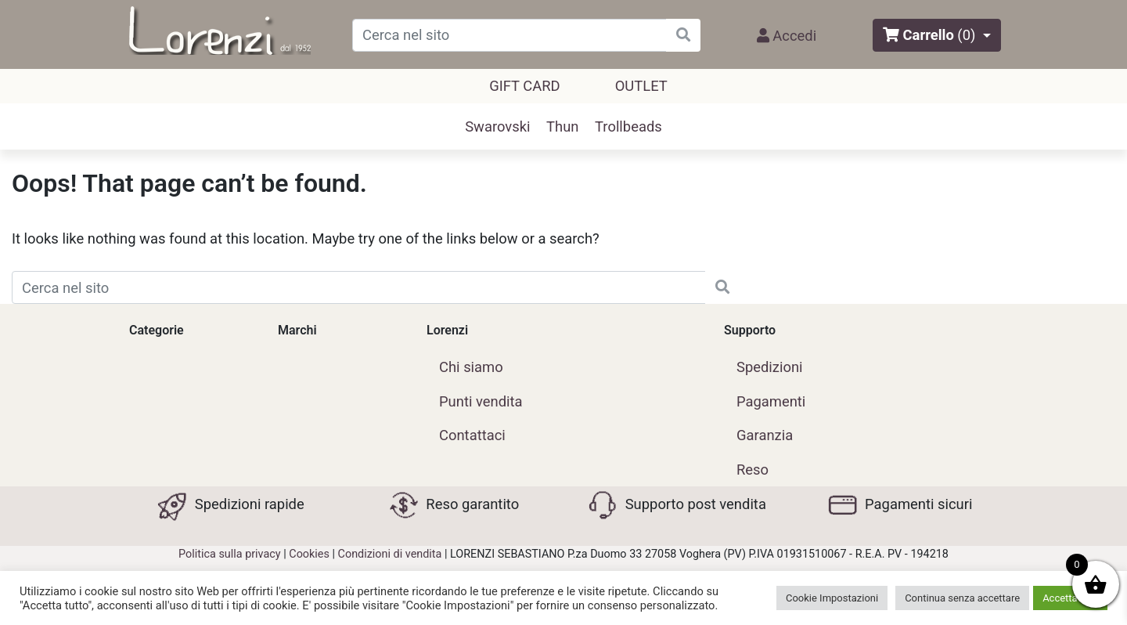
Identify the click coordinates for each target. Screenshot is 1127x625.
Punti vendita (481, 401)
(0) (966, 35)
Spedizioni (769, 367)
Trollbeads (628, 126)
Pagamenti (770, 401)
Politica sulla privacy (229, 554)
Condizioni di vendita (390, 554)
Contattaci (472, 435)
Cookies (309, 554)
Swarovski (497, 126)
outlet (641, 86)
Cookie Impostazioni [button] (832, 598)
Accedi (786, 35)
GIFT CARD (524, 86)
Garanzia (764, 435)
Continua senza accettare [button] (962, 598)
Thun (562, 126)
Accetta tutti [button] (1070, 598)
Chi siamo (471, 367)
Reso (752, 469)
